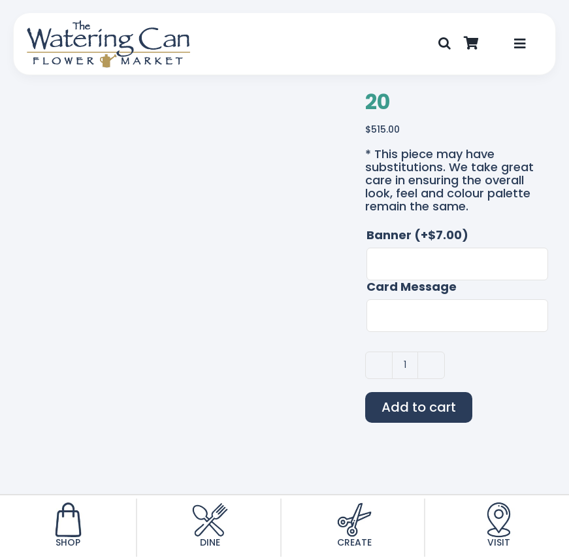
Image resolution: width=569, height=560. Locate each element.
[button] (444, 43)
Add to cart (419, 407)
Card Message (411, 286)
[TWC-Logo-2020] (108, 25)
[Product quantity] (405, 365)
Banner (417, 235)
